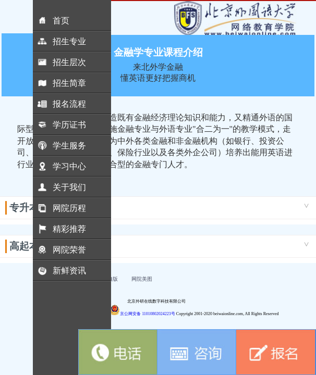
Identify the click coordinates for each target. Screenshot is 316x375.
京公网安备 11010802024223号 (142, 313)
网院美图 (141, 279)
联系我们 (65, 279)
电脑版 (110, 279)
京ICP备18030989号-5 (86, 313)
